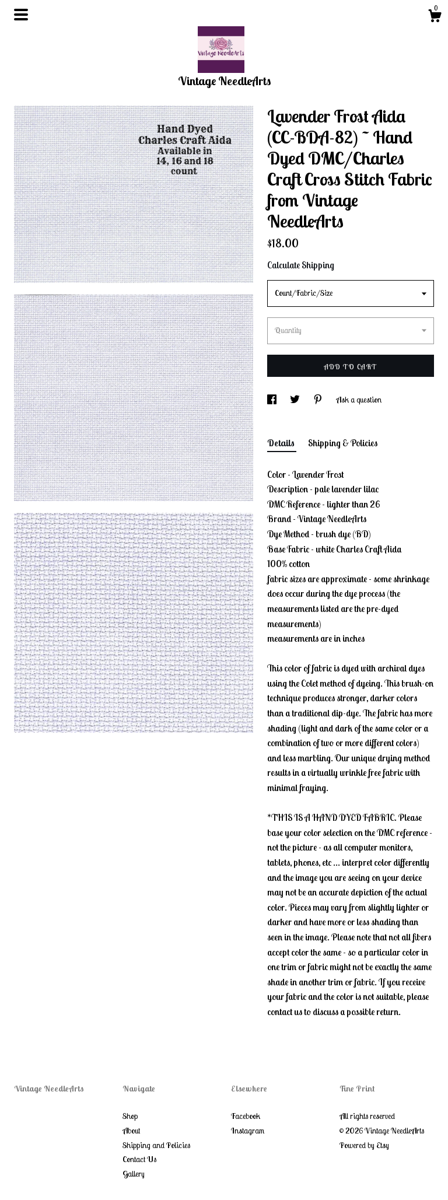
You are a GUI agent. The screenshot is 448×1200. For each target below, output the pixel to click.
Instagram (247, 1130)
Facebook (245, 1116)
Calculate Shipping (300, 265)
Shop (130, 1116)
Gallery (134, 1173)
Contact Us (139, 1159)
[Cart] (434, 17)
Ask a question (359, 399)
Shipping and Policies (156, 1145)
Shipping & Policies (342, 443)
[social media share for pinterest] (318, 399)
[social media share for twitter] (296, 399)
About (131, 1130)
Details (281, 443)
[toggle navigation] (21, 14)
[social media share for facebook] (272, 399)
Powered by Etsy (364, 1145)
